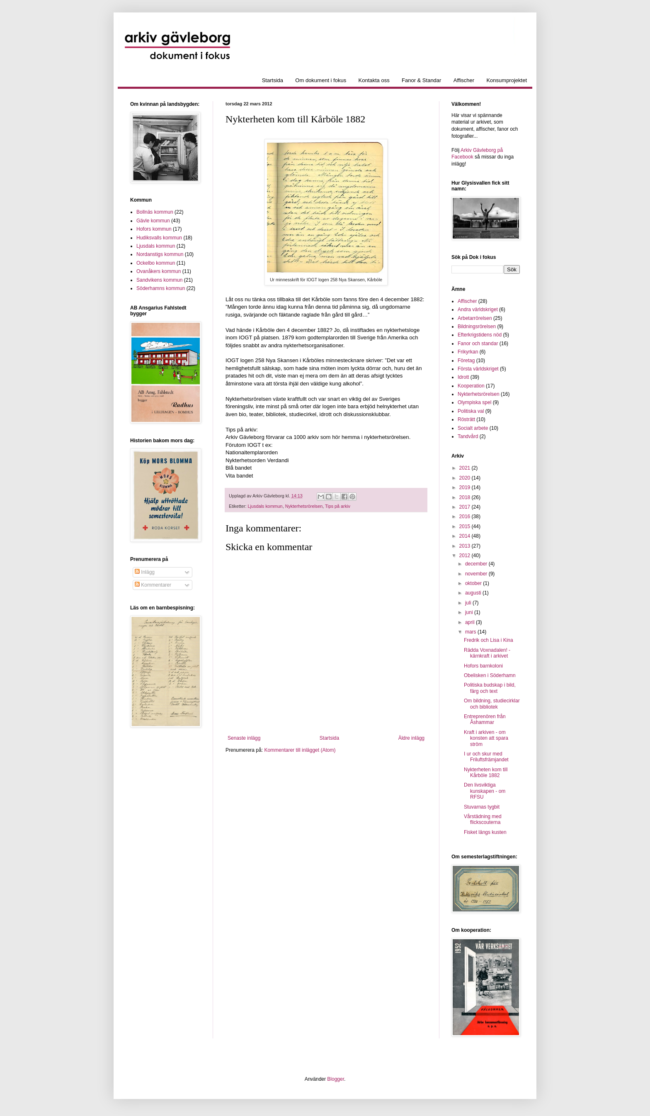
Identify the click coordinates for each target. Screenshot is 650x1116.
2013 (465, 546)
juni (469, 612)
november (477, 574)
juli (469, 603)
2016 (465, 516)
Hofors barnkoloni (483, 666)
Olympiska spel (474, 402)
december (477, 564)
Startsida (272, 80)
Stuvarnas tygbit (482, 807)
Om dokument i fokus (320, 80)
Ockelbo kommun (155, 263)
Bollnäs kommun (154, 212)
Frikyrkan (468, 352)
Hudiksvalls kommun (159, 238)
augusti (474, 593)
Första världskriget (478, 369)
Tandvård (468, 436)
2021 (465, 468)
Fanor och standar (478, 343)
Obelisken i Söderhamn (490, 675)
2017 (465, 507)
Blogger (335, 1079)
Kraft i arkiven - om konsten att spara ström (486, 738)
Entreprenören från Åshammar (485, 719)
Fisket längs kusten (485, 832)
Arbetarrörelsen (475, 318)
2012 (465, 555)
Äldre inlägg (411, 738)
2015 (465, 526)
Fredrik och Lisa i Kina (488, 640)
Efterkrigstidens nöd (480, 335)
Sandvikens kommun (159, 280)
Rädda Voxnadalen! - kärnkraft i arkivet (487, 653)
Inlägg (145, 572)
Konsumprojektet (506, 80)
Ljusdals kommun (265, 506)
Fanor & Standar (421, 80)
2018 (465, 497)
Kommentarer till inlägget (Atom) (299, 750)
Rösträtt (466, 419)
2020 (465, 478)
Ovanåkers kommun (158, 271)
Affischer (464, 80)
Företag (466, 360)
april (470, 622)
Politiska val (471, 411)
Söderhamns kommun (160, 288)
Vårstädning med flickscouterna (483, 819)
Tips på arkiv (337, 506)
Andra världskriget (478, 309)
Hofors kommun (154, 229)
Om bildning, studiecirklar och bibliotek (492, 703)
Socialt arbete (473, 428)
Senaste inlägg (244, 738)
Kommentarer (153, 585)
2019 (465, 487)
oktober (474, 583)
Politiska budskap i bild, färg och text (490, 688)
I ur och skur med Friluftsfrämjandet (486, 757)
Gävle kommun (153, 221)
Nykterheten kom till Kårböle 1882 (485, 772)
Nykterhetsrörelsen (304, 506)
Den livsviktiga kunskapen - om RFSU (484, 791)
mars (471, 632)
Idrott (463, 377)
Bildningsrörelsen (477, 326)
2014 (465, 536)
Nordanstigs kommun (159, 254)
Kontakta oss (374, 80)
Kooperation (471, 386)
